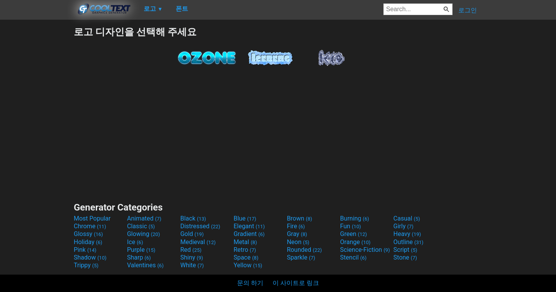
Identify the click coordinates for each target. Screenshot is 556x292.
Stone (405, 257)
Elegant (249, 226)
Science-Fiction (365, 249)
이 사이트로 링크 (296, 283)
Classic (141, 226)
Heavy (407, 234)
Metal (245, 242)
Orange (355, 242)
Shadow (90, 257)
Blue (245, 218)
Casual (406, 218)
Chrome (90, 226)
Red (191, 249)
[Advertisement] (37, 141)
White (192, 265)
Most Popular (92, 218)
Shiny (191, 257)
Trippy (86, 265)
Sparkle (301, 257)
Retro (245, 249)
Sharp (139, 257)
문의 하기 (250, 283)
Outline (408, 242)
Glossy (88, 234)
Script (405, 249)
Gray (297, 234)
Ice (135, 242)
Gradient (249, 234)
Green (353, 234)
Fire (296, 226)
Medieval (198, 242)
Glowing (143, 234)
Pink (85, 249)
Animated (144, 218)
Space (246, 257)
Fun (350, 226)
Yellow (248, 265)
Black (193, 218)
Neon (298, 242)
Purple (141, 249)
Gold (192, 234)
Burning (354, 218)
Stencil (353, 257)
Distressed (200, 226)
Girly (403, 226)
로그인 (467, 10)
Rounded (304, 249)
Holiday (88, 242)
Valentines (145, 265)
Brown (299, 218)
